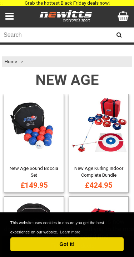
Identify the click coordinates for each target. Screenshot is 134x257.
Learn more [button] (70, 232)
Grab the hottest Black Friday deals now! (67, 3)
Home (11, 61)
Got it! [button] (66, 244)
